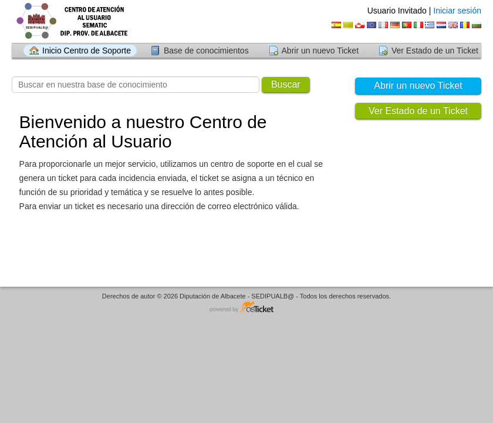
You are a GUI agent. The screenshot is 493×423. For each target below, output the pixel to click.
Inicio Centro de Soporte (86, 50)
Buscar (285, 84)
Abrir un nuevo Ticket (320, 50)
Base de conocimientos (206, 50)
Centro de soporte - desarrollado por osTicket (246, 307)
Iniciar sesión (457, 10)
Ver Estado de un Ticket (434, 50)
